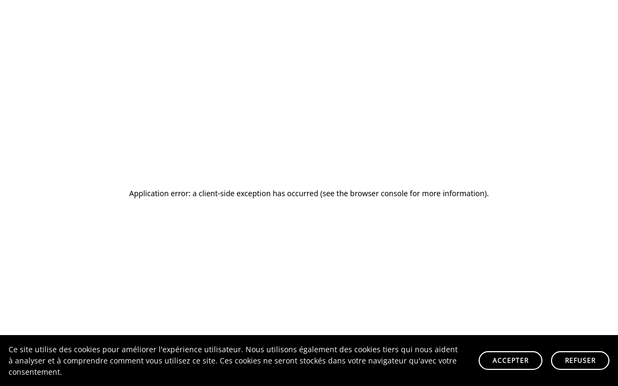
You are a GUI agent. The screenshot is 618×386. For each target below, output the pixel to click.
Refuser (580, 360)
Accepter (510, 360)
